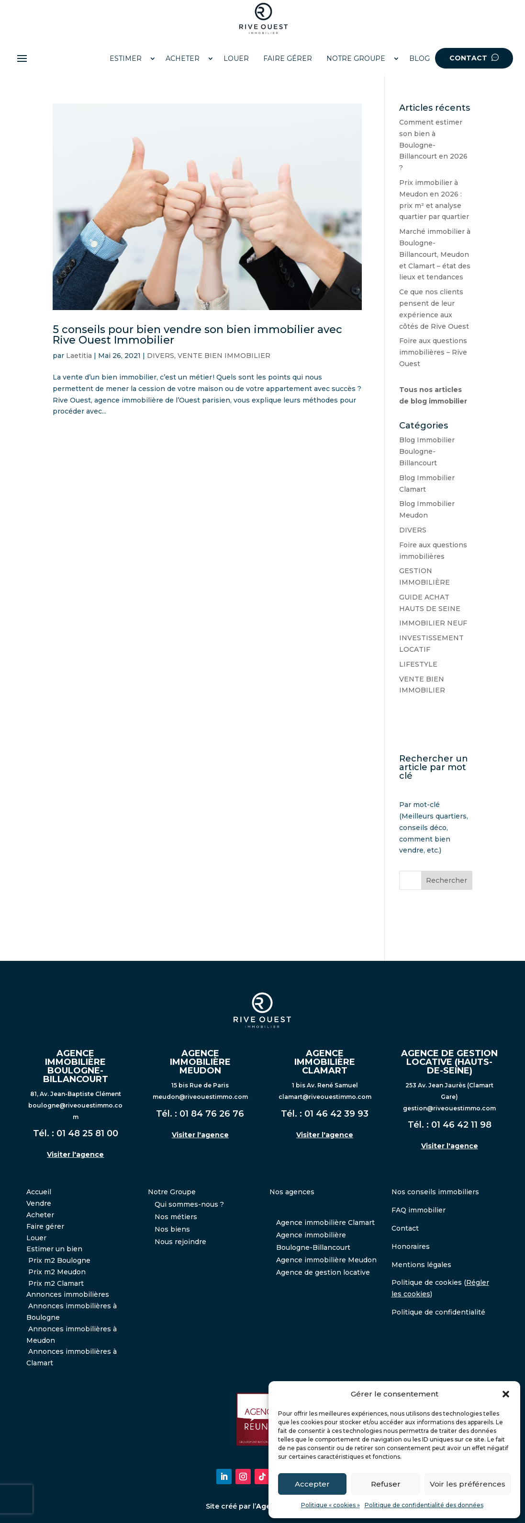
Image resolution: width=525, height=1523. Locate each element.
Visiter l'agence (75, 1154)
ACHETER (183, 58)
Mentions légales (421, 1264)
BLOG (419, 58)
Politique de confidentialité (438, 1312)
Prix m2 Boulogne (59, 1260)
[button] (506, 1394)
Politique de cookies (426, 1282)
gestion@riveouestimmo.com (449, 1108)
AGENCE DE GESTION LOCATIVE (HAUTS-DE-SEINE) (449, 1062)
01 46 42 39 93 (336, 1113)
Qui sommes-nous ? (189, 1204)
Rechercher (446, 880)
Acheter (40, 1215)
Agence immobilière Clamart (325, 1222)
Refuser (386, 1483)
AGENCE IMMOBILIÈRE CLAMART (324, 1062)
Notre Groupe (172, 1192)
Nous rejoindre (180, 1241)
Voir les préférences (467, 1483)
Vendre (38, 1203)
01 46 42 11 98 (461, 1124)
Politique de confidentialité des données (424, 1505)
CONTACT (474, 58)
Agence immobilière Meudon (326, 1260)
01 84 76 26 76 (211, 1113)
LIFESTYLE (418, 664)
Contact (405, 1228)
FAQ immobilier (418, 1210)
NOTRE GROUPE (355, 58)
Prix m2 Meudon (57, 1272)
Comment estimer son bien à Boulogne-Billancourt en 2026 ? (433, 145)
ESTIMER (126, 58)
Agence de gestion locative (323, 1272)
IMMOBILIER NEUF (433, 623)
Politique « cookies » (330, 1505)
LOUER (236, 58)
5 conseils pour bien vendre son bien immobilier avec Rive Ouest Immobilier (197, 334)
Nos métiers (176, 1216)
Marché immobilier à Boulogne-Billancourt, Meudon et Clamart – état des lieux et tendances (434, 254)
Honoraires (410, 1246)
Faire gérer (45, 1226)
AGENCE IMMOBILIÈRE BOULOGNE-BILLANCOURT (75, 1066)
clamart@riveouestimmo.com (325, 1096)
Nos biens (172, 1229)
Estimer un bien (54, 1249)
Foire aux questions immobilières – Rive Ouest (433, 352)
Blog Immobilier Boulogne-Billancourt (427, 451)
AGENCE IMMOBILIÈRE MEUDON (200, 1062)
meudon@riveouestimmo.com (200, 1096)
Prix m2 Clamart (56, 1283)
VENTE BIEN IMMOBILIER (224, 355)
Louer (36, 1238)
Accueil (38, 1192)
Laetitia (79, 355)
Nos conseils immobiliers (435, 1192)
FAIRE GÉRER (287, 58)
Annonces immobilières (67, 1294)
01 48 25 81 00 (87, 1133)
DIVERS (160, 355)
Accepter (312, 1483)
